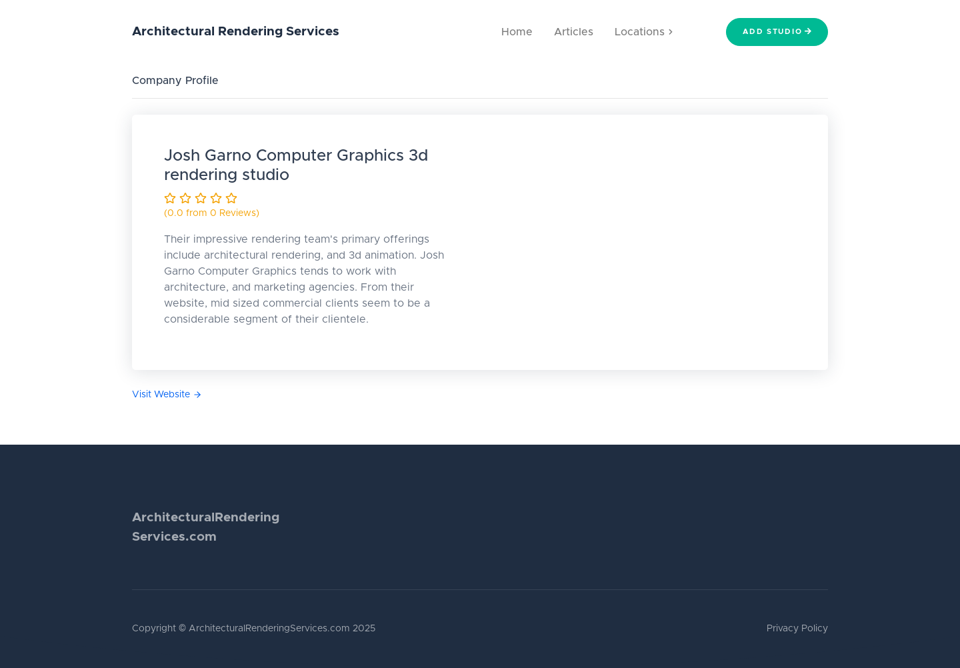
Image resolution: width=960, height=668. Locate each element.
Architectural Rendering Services (235, 31)
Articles (573, 32)
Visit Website (167, 394)
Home (517, 32)
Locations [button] (644, 32)
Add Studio (777, 31)
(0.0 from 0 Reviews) (211, 213)
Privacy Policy (797, 628)
